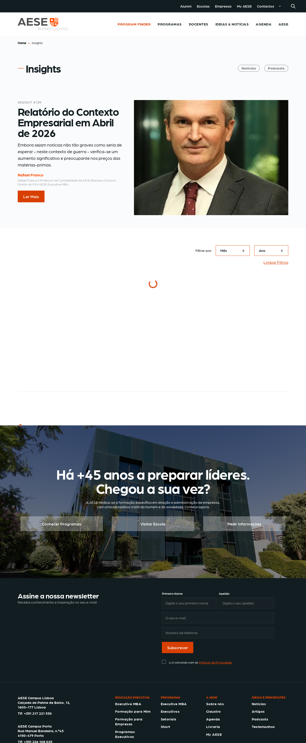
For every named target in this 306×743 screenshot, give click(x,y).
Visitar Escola (152, 523)
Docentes (198, 24)
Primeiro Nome (172, 593)
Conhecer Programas (61, 523)
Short (165, 726)
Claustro (213, 711)
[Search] (293, 6)
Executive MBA (128, 704)
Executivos (170, 711)
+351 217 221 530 (38, 713)
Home (22, 42)
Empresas (223, 6)
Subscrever (177, 647)
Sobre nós (215, 704)
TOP (21, 428)
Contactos (265, 6)
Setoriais (168, 719)
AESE (283, 24)
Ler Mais (31, 196)
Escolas (203, 6)
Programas (170, 24)
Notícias (249, 68)
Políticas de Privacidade (215, 662)
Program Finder (134, 24)
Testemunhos (263, 726)
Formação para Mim (133, 711)
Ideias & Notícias (232, 24)
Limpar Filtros (275, 262)
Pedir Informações (244, 523)
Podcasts (276, 68)
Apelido (224, 593)
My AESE (244, 6)
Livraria (213, 726)
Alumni (186, 6)
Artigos (258, 711)
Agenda (263, 24)
